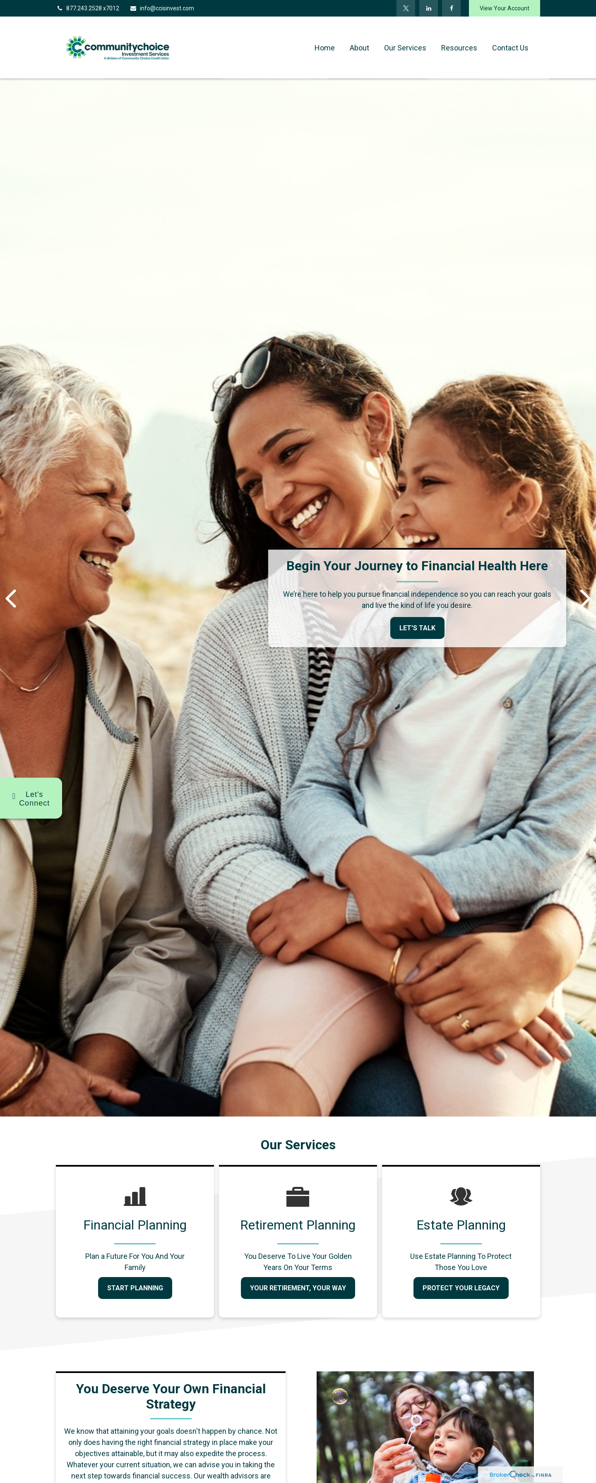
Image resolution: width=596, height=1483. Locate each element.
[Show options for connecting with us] (31, 798)
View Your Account (504, 8)
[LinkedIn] (428, 8)
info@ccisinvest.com (162, 8)
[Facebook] (451, 8)
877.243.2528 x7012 (87, 8)
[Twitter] (406, 8)
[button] (324, 48)
